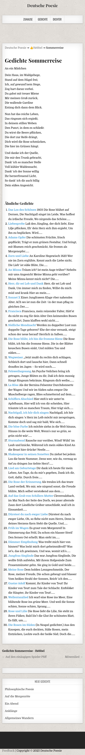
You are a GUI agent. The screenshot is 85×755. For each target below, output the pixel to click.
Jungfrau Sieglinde (21, 555)
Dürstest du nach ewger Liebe (28, 514)
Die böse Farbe (18, 426)
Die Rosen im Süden (22, 625)
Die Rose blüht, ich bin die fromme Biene (35, 339)
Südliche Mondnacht (22, 325)
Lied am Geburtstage (22, 468)
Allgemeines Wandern (19, 718)
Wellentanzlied (18, 597)
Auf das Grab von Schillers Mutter (31, 495)
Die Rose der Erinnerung (25, 482)
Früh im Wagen (19, 528)
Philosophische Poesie (19, 689)
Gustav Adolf (17, 583)
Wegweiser (16, 357)
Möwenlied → (74, 656)
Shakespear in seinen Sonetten (29, 454)
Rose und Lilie (18, 611)
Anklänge (11, 711)
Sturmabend (17, 440)
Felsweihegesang (20, 371)
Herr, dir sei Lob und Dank (26, 283)
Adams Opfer (17, 237)
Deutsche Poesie (42, 5)
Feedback (8, 750)
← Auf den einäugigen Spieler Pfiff (24, 656)
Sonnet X (14, 297)
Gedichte (43, 19)
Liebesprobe (16, 223)
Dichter (57, 19)
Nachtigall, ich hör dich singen (29, 412)
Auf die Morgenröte (17, 696)
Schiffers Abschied (21, 399)
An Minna (15, 269)
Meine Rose (16, 569)
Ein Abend (11, 703)
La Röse (13, 385)
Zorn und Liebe (18, 256)
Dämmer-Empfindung (23, 542)
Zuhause (28, 19)
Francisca (15, 311)
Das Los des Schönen (22, 209)
